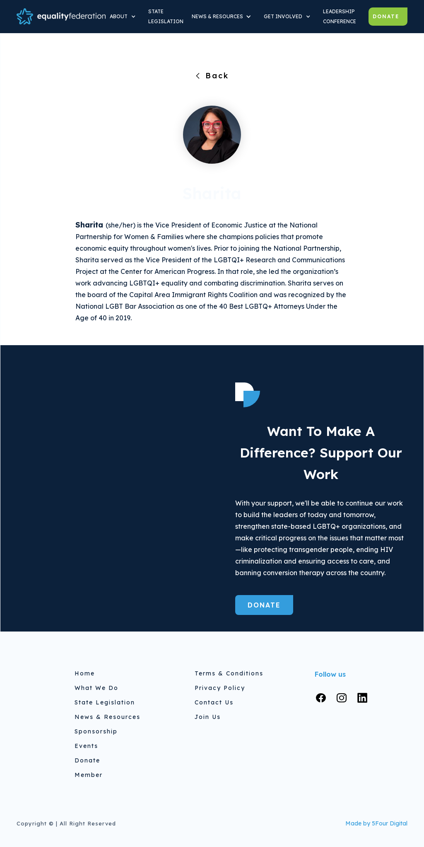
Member (89, 775)
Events (86, 746)
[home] (61, 16)
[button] (125, 16)
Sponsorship (96, 731)
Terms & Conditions (229, 673)
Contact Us (214, 702)
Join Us (208, 717)
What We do (96, 688)
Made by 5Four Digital (376, 823)
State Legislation (105, 702)
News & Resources (107, 717)
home (85, 673)
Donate (386, 16)
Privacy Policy (220, 688)
